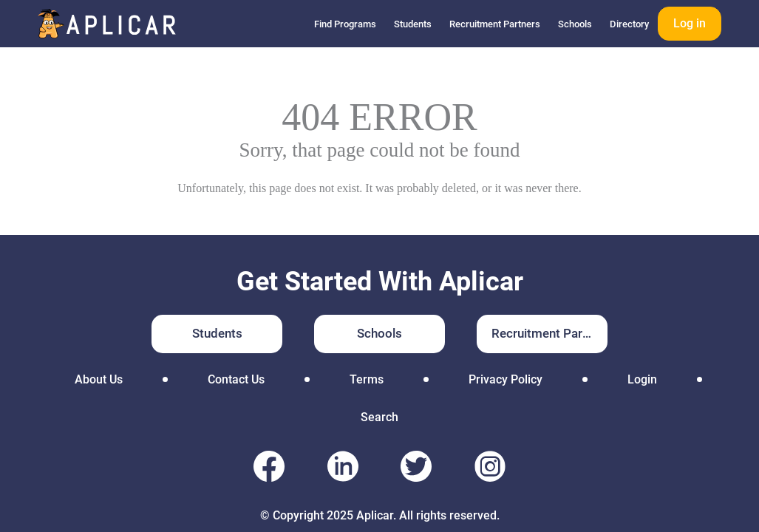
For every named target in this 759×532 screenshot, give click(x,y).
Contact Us (236, 379)
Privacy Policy (505, 379)
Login (642, 379)
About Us (99, 379)
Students (413, 24)
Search (379, 417)
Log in (689, 23)
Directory (629, 24)
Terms (367, 379)
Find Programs (345, 24)
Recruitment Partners (494, 24)
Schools (575, 24)
